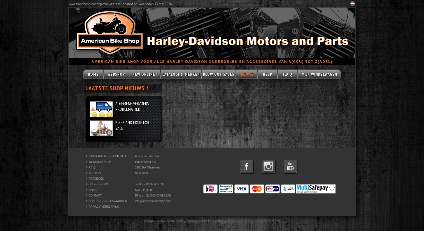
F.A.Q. (92, 167)
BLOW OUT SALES (218, 74)
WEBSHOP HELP (99, 161)
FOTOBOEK (96, 178)
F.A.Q (287, 74)
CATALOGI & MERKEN (181, 74)
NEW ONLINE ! (144, 74)
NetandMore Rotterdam (225, 221)
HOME (93, 74)
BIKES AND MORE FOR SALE (107, 156)
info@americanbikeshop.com (153, 201)
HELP (267, 74)
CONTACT (95, 195)
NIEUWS (247, 74)
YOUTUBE (95, 173)
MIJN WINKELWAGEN (319, 74)
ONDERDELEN (98, 184)
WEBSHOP (116, 74)
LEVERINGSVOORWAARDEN (107, 201)
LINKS (92, 189)
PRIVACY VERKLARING (103, 206)
